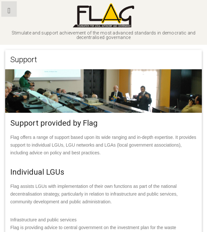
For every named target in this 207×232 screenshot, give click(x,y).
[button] (9, 9)
